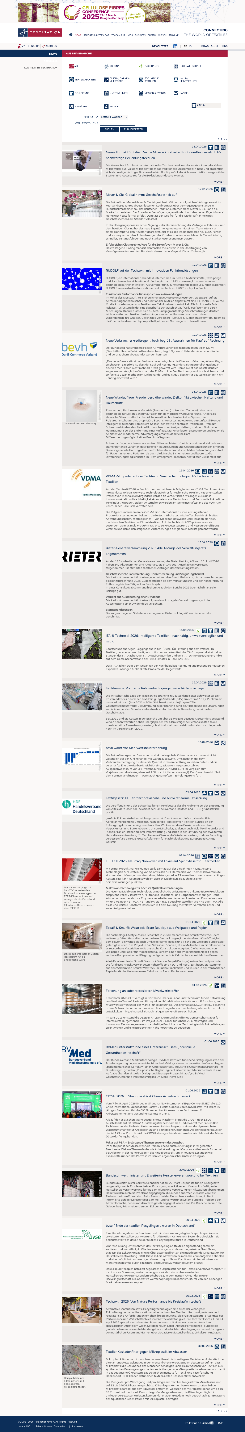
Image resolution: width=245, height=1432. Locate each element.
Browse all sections (214, 46)
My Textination (30, 46)
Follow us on (199, 1423)
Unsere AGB (24, 1426)
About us (51, 46)
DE (185, 46)
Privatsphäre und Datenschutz (51, 1426)
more (218, 181)
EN (190, 46)
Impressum (77, 1426)
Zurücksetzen (133, 129)
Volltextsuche (86, 123)
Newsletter (160, 46)
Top (220, 1422)
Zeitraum (91, 117)
